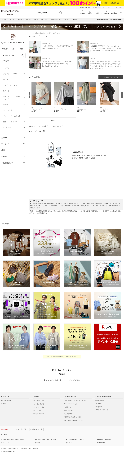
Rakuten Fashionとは (71, 404)
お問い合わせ (68, 410)
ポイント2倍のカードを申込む (75, 440)
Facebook (98, 404)
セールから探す (38, 410)
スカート (14, 91)
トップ (31, 33)
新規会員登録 (99, 400)
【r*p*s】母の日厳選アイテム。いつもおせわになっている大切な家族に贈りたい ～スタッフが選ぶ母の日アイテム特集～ (57, 64)
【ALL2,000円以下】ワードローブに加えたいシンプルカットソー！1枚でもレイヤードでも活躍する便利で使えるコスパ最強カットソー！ (105, 48)
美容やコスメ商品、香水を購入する (45, 440)
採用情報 (35, 448)
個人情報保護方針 (13, 448)
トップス (14, 68)
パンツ (14, 79)
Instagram (98, 407)
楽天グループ (107, 7)
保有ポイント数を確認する (105, 440)
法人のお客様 (68, 414)
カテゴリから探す (38, 407)
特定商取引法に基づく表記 (72, 417)
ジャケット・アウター (14, 74)
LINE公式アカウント (101, 410)
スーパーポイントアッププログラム (75, 400)
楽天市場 (119, 7)
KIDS (21, 49)
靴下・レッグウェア (14, 122)
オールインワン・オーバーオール (14, 98)
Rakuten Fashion (40, 33)
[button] (41, 99)
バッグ (14, 104)
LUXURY (4, 403)
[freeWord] (13, 55)
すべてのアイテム (38, 414)
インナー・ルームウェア (14, 116)
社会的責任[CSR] (26, 448)
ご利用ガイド (68, 407)
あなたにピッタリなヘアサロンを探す (12, 440)
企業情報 (4, 448)
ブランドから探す (38, 400)
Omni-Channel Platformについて (74, 420)
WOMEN (5, 49)
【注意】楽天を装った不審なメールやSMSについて (62, 356)
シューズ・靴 (14, 110)
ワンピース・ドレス (14, 85)
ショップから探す (38, 404)
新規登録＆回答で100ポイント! (90, 7)
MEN (13, 49)
